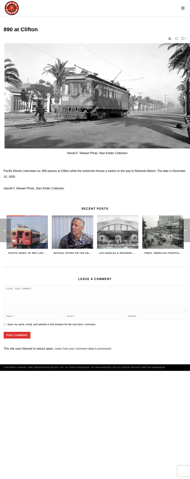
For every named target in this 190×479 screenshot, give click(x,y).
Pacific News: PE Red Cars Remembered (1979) (28, 253)
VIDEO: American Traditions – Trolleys (164, 253)
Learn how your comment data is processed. (83, 353)
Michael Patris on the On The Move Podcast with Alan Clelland (73, 253)
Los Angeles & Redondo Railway (118, 253)
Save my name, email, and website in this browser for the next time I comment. (51, 328)
